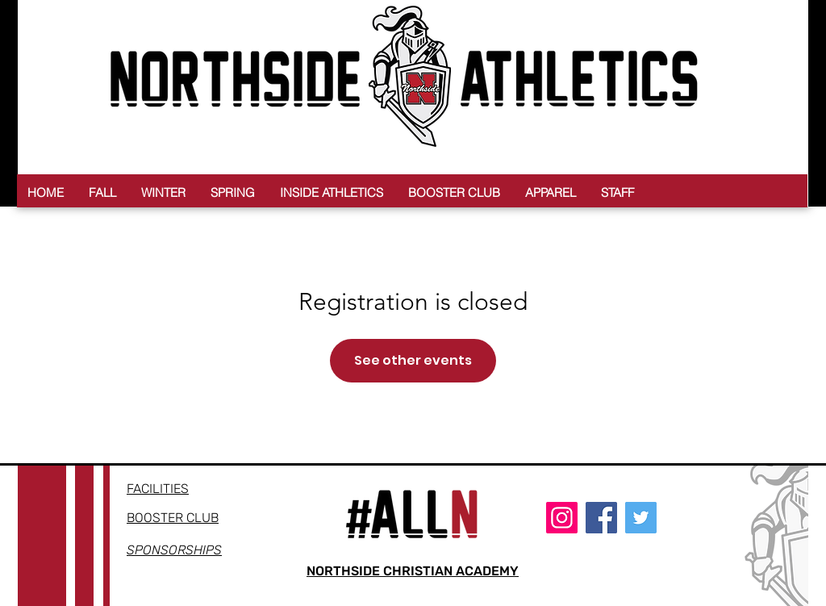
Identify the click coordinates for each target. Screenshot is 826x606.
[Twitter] (641, 517)
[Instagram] (562, 517)
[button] (102, 192)
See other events (413, 360)
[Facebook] (601, 517)
